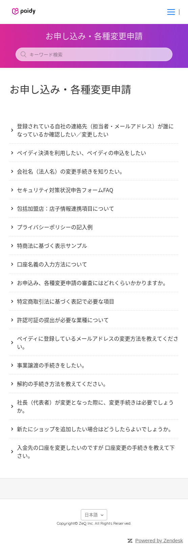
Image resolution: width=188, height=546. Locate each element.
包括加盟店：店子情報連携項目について (65, 208)
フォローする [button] (94, 105)
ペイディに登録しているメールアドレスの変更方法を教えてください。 (98, 342)
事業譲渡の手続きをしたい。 (52, 365)
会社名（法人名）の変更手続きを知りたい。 (71, 171)
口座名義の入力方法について (52, 264)
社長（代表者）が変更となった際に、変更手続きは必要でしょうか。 (95, 406)
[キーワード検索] (94, 54)
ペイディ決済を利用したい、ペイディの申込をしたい (81, 153)
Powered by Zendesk (159, 540)
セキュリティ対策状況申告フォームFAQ (65, 190)
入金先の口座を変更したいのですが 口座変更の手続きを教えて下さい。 (96, 451)
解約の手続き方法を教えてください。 (63, 384)
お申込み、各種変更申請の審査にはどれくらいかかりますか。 (92, 283)
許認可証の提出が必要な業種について (63, 320)
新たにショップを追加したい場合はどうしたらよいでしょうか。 (95, 429)
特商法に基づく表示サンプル (52, 245)
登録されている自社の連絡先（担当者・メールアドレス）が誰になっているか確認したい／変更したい (95, 130)
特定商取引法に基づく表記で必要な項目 (65, 301)
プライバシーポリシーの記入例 (55, 227)
